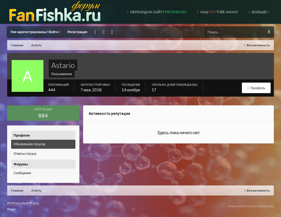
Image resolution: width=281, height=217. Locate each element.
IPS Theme (14, 203)
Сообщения (22, 173)
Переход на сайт (157, 12)
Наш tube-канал (219, 12)
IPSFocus (32, 203)
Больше (260, 12)
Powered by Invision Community (251, 206)
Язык (11, 209)
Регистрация (77, 32)
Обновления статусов (30, 144)
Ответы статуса (25, 154)
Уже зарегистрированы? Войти (36, 32)
